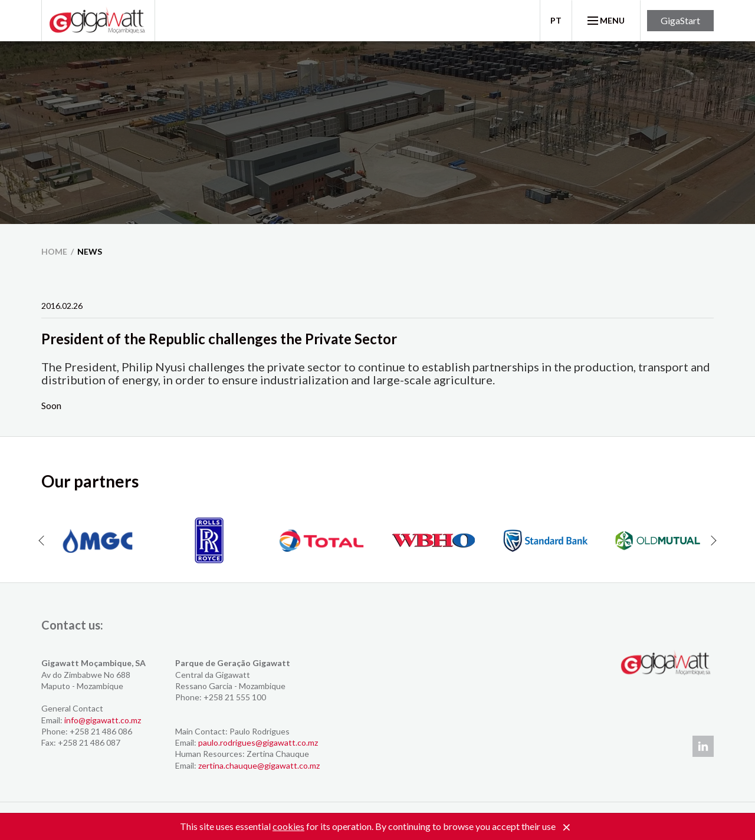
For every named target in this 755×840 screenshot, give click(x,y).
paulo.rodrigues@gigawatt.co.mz (258, 742)
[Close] (566, 828)
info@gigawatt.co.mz (102, 720)
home (54, 251)
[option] (97, 540)
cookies (288, 826)
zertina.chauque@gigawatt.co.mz (259, 765)
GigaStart (680, 20)
